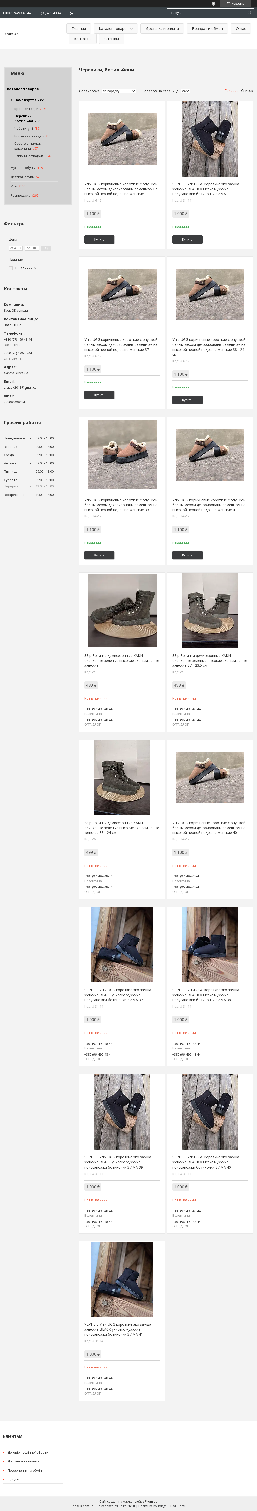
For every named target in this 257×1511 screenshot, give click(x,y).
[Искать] (249, 13)
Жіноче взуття (23, 100)
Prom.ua (151, 1501)
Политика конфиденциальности (162, 1506)
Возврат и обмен (207, 28)
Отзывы (111, 38)
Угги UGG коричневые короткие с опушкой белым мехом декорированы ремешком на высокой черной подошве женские (120, 189)
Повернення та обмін (25, 1470)
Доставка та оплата (24, 1461)
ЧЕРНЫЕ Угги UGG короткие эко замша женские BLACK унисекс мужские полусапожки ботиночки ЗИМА (205, 189)
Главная (79, 28)
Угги (14, 186)
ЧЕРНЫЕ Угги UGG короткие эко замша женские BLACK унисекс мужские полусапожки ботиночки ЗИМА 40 (205, 1162)
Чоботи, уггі (23, 128)
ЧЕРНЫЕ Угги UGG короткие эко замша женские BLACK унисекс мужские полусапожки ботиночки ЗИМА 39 (117, 1162)
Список (247, 90)
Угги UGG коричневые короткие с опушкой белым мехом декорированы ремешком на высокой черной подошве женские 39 (120, 505)
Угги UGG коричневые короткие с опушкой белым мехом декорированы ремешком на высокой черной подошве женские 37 (120, 344)
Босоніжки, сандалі (29, 136)
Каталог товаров (114, 28)
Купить (99, 239)
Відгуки (13, 1479)
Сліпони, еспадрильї (30, 156)
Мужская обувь (23, 167)
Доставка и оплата (162, 28)
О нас (241, 28)
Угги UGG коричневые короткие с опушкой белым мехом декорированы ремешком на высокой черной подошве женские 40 (208, 827)
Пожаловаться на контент (116, 1506)
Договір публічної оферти (28, 1452)
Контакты (82, 38)
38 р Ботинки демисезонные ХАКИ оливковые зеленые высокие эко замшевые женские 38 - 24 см (121, 827)
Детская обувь (22, 177)
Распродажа (20, 195)
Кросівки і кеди (26, 108)
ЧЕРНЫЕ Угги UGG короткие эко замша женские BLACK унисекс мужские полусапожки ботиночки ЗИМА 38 (205, 994)
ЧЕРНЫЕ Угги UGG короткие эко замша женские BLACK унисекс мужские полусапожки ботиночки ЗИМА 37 (117, 994)
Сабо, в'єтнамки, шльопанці (27, 146)
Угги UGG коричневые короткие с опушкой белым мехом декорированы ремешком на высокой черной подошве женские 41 (208, 505)
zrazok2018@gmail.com (21, 387)
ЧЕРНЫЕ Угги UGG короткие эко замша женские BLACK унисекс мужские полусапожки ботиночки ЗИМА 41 (117, 1329)
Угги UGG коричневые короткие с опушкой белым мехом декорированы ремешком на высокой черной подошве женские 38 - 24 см (208, 347)
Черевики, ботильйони (25, 118)
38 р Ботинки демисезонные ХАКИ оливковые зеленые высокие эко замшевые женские (121, 660)
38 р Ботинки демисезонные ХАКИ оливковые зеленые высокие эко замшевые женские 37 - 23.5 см (209, 660)
